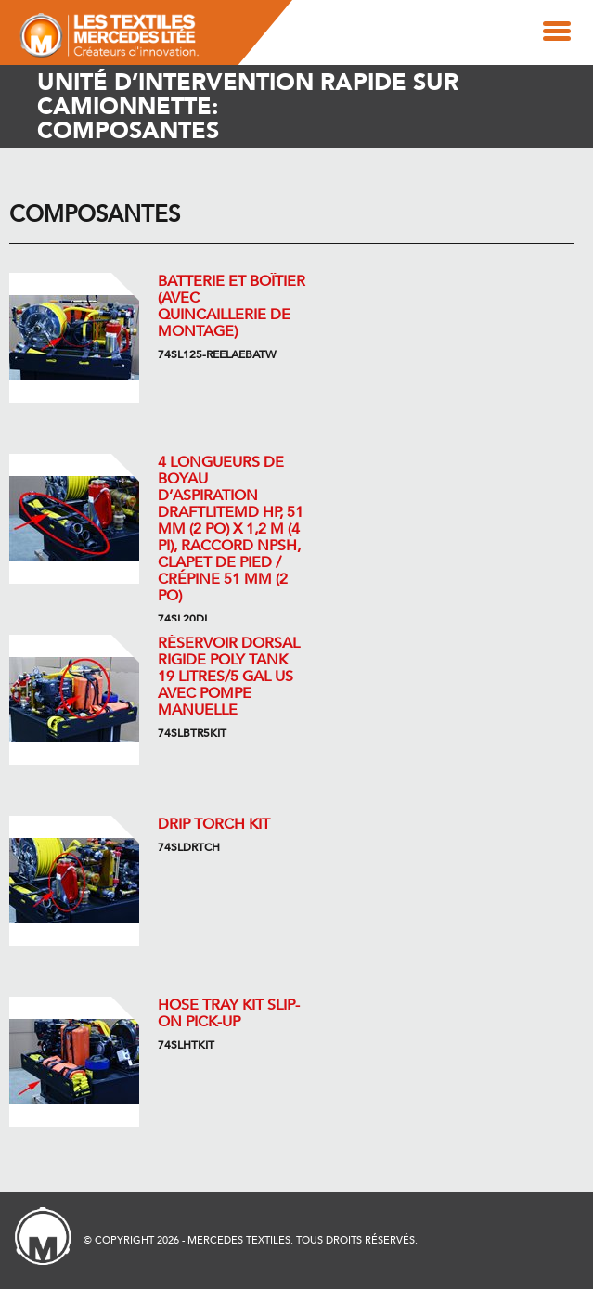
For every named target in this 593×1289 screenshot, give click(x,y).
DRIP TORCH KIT (214, 824)
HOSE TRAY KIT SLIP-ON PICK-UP (229, 1013)
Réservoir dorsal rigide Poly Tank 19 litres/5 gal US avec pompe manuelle (229, 676)
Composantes (94, 215)
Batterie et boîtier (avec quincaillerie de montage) (231, 306)
